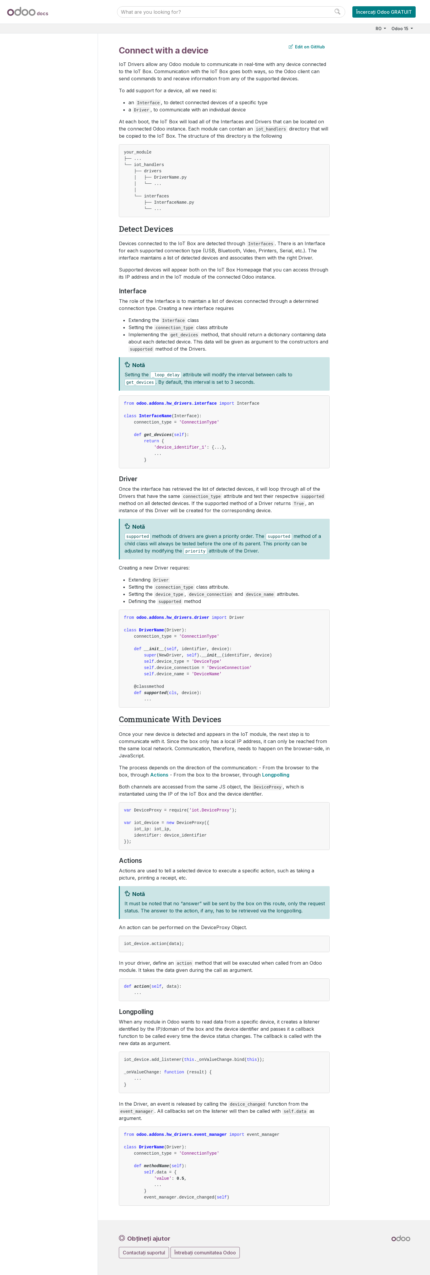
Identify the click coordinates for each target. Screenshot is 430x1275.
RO (379, 28)
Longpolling (275, 775)
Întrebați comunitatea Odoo (205, 1253)
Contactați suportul (144, 1253)
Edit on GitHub (307, 46)
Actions (159, 775)
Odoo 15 (400, 28)
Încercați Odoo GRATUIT (384, 12)
